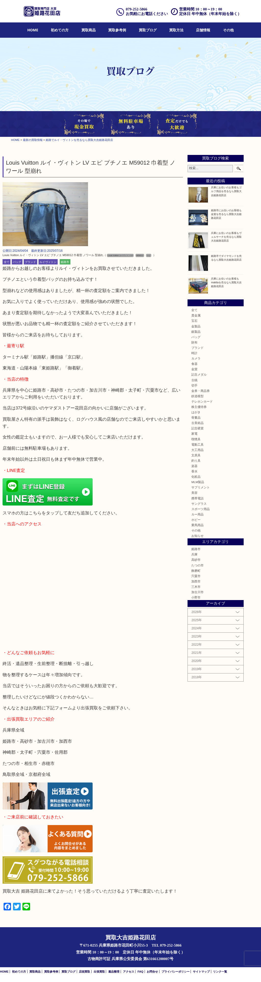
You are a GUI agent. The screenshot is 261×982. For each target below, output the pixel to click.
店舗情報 (203, 30)
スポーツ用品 (200, 509)
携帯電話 (197, 498)
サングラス (199, 503)
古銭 (194, 380)
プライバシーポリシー (175, 971)
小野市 (196, 597)
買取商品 (88, 30)
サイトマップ (201, 971)
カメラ (196, 358)
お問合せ (152, 971)
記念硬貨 (197, 428)
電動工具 (197, 444)
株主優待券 (199, 406)
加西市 (196, 581)
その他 (228, 30)
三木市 (196, 586)
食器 (194, 363)
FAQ (140, 971)
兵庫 (194, 554)
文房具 (196, 455)
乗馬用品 (197, 525)
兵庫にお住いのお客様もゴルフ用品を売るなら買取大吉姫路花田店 (226, 191)
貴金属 (196, 315)
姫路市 (65, 261)
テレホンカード (202, 401)
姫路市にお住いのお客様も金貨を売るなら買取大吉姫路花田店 (226, 214)
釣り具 (196, 460)
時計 (194, 353)
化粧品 (196, 476)
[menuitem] (33, 30)
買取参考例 (117, 30)
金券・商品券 (200, 390)
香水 (194, 471)
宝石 (194, 320)
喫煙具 (196, 439)
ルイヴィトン (48, 261)
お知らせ (197, 535)
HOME (32, 30)
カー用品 (197, 514)
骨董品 (196, 417)
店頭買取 (84, 971)
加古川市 (197, 592)
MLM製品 (197, 482)
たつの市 (197, 565)
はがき (196, 412)
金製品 (196, 326)
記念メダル (199, 374)
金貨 (194, 369)
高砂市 (196, 559)
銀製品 (196, 331)
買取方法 (176, 30)
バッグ (17, 261)
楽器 (194, 466)
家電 (194, 433)
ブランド (30, 261)
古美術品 (197, 422)
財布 (194, 342)
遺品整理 (113, 971)
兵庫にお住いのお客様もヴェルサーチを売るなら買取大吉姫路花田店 (226, 237)
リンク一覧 (220, 971)
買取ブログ (148, 30)
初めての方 (60, 30)
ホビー (196, 519)
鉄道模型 (197, 396)
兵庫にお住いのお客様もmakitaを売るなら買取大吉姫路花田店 (226, 282)
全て (6, 261)
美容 (194, 492)
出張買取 (99, 971)
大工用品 (197, 450)
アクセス (128, 971)
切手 (194, 385)
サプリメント (200, 487)
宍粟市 (196, 576)
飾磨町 (196, 570)
